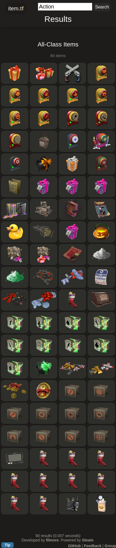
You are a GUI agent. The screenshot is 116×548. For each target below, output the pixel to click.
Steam (87, 540)
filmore (52, 540)
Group (110, 546)
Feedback (93, 546)
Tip (7, 545)
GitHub (74, 546)
